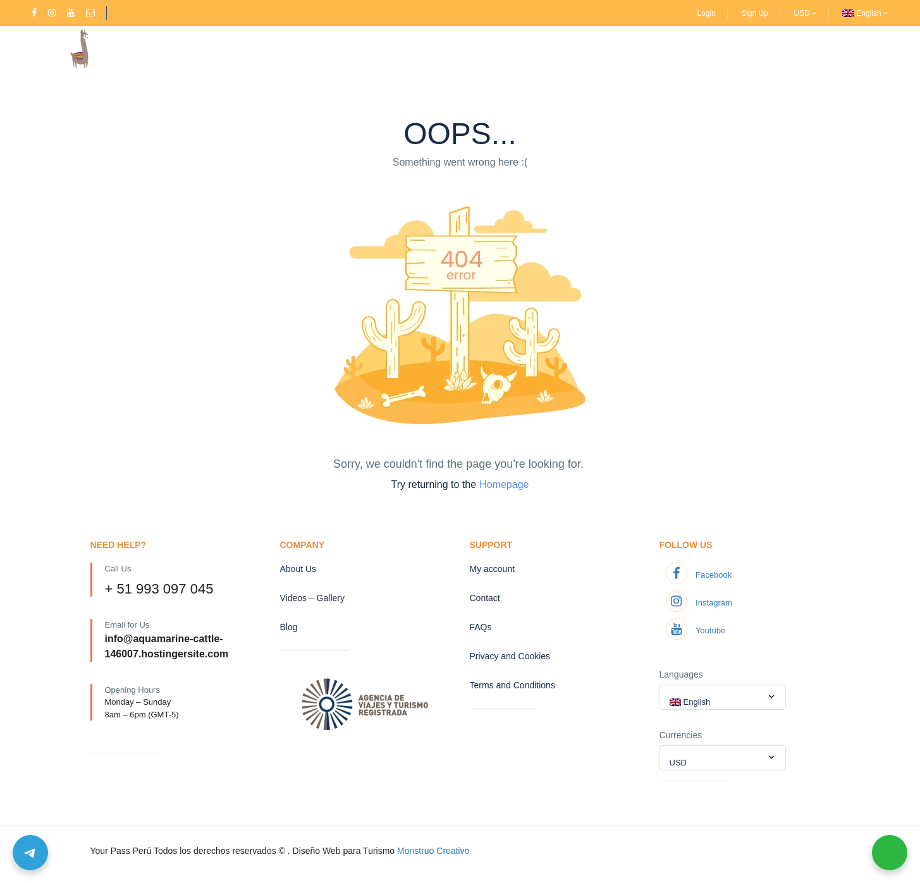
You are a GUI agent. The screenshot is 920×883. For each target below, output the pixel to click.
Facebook (699, 575)
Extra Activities (419, 52)
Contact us (583, 52)
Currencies (680, 735)
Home (178, 52)
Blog (289, 627)
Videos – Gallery (508, 52)
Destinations (235, 52)
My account (492, 569)
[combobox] (722, 697)
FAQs (481, 627)
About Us (351, 52)
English (872, 13)
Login (706, 13)
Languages (681, 674)
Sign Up (754, 13)
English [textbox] (697, 702)
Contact (485, 598)
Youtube (696, 630)
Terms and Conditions (512, 685)
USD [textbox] (678, 762)
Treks (296, 52)
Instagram (699, 602)
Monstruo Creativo (433, 851)
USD (805, 13)
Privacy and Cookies (510, 656)
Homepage (504, 484)
